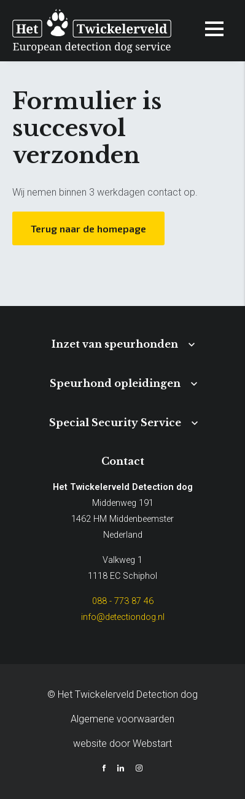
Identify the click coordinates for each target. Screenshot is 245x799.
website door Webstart (122, 743)
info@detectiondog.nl (123, 617)
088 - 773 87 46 (123, 601)
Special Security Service (115, 422)
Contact (122, 461)
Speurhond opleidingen (115, 383)
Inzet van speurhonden (115, 344)
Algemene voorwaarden (122, 719)
